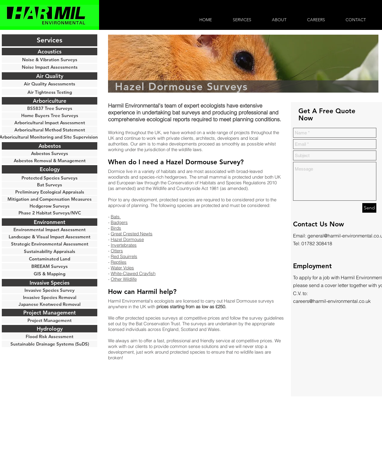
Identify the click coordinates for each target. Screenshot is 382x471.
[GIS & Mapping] (49, 274)
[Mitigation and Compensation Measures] (49, 199)
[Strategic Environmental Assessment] (49, 244)
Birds (116, 228)
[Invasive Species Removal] (49, 297)
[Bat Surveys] (49, 185)
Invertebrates (124, 245)
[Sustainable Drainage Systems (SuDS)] (49, 344)
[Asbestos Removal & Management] (49, 160)
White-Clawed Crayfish (133, 273)
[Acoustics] (49, 51)
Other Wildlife (124, 279)
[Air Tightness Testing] (49, 92)
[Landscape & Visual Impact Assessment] (49, 237)
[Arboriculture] (49, 101)
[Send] (369, 208)
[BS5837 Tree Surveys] (49, 108)
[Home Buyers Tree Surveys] (49, 115)
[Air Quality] (49, 76)
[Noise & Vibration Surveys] (49, 59)
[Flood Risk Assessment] (49, 336)
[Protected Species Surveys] (49, 178)
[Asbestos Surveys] (49, 153)
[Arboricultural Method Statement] (49, 130)
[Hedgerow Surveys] (49, 206)
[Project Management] (49, 320)
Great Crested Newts (132, 234)
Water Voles (122, 268)
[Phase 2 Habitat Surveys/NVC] (49, 213)
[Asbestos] (49, 146)
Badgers (119, 222)
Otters (117, 251)
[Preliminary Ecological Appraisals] (49, 192)
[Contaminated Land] (49, 259)
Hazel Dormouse (127, 239)
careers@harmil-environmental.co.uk (332, 301)
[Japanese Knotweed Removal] (49, 304)
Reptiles (119, 262)
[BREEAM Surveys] (49, 266)
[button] (49, 40)
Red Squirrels (124, 256)
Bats (116, 217)
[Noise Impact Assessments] (49, 67)
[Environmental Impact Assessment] (49, 229)
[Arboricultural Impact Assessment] (49, 122)
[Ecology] (49, 169)
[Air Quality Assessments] (49, 84)
